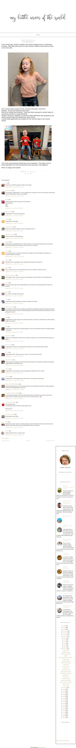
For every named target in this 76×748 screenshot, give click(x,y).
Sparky (6, 267)
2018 (64, 698)
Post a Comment (5, 438)
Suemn (6, 251)
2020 (64, 694)
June (65, 641)
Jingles (65, 655)
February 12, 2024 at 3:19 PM (14, 303)
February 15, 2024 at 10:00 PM (14, 435)
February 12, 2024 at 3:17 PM (14, 288)
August (65, 638)
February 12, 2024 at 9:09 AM (14, 238)
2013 (64, 707)
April (65, 645)
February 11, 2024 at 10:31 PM (14, 187)
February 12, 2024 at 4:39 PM (14, 332)
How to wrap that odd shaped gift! (67, 502)
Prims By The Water (9, 414)
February (65, 648)
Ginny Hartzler (8, 190)
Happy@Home (8, 335)
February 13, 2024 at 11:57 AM (14, 389)
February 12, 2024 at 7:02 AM (14, 215)
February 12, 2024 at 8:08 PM (14, 365)
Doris (6, 421)
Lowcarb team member (10, 402)
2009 (64, 714)
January (65, 687)
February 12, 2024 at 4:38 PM (14, 323)
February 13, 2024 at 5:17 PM (14, 398)
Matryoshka (66, 664)
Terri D (6, 282)
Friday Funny (67, 516)
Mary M (7, 431)
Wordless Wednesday (66, 654)
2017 (64, 699)
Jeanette (7, 242)
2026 (64, 625)
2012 (64, 708)
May (65, 643)
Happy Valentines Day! (66, 671)
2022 (64, 691)
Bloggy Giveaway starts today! (68, 487)
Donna (6, 199)
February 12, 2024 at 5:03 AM (14, 208)
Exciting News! (66, 675)
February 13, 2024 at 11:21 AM (14, 380)
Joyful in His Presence (10, 275)
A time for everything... (67, 582)
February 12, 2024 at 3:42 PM (14, 314)
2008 (64, 715)
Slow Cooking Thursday (67, 540)
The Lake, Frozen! (66, 666)
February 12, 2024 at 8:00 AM (14, 223)
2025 (64, 627)
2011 (64, 710)
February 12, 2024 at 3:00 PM (14, 279)
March (65, 647)
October (65, 634)
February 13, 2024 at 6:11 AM (14, 373)
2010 (64, 712)
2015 (64, 703)
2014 (64, 705)
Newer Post (50, 440)
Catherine (7, 376)
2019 (64, 696)
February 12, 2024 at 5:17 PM (14, 341)
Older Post (5, 440)
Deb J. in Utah (8, 344)
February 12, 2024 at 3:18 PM (14, 295)
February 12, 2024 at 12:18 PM (14, 256)
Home (38, 35)
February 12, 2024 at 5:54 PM (14, 348)
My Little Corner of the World (38, 18)
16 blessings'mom (9, 226)
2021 (64, 692)
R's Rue (7, 219)
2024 (64, 629)
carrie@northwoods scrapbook (12, 393)
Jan (6, 183)
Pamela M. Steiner (9, 307)
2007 (64, 717)
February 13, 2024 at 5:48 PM (14, 418)
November (65, 632)
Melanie (7, 369)
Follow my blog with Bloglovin (62, 740)
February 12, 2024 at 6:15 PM (14, 356)
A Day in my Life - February (66, 682)
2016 (64, 701)
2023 (64, 689)
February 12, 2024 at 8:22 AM (14, 230)
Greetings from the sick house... (66, 657)
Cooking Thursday (66, 554)
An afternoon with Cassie (65, 673)
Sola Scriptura (8, 211)
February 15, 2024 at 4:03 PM (14, 427)
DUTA (6, 299)
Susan (6, 352)
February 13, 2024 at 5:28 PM (14, 410)
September (65, 636)
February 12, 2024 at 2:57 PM (14, 271)
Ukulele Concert (65, 684)
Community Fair (68, 593)
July (65, 639)
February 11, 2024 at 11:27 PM (14, 196)
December (65, 631)
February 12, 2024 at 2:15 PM (14, 264)
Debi (6, 317)
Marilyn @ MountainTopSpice (11, 384)
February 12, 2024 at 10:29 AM (14, 247)
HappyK (7, 260)
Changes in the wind (9, 234)
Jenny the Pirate (9, 359)
